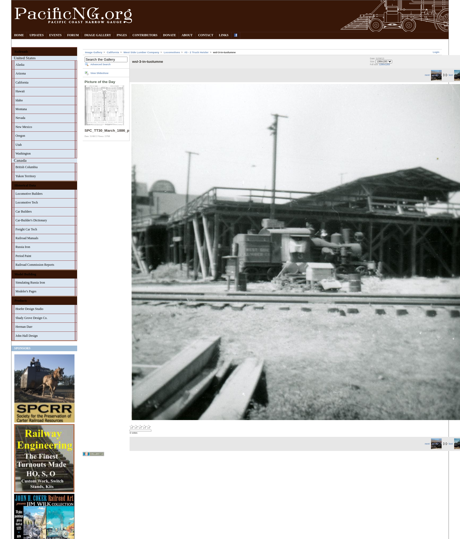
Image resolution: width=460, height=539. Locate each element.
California (21, 82)
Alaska (19, 65)
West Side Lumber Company (141, 52)
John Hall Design (26, 336)
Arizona (20, 73)
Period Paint (23, 256)
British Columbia (26, 167)
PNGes (122, 35)
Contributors (145, 35)
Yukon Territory (25, 176)
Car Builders (23, 211)
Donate (169, 35)
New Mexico (23, 127)
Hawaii (20, 91)
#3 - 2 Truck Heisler (196, 52)
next (433, 75)
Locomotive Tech (26, 202)
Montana (21, 109)
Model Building (25, 274)
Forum (73, 35)
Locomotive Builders (29, 194)
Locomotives (172, 52)
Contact (205, 35)
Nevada (20, 118)
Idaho (19, 100)
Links (224, 35)
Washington (23, 153)
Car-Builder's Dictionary (31, 220)
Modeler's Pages (25, 291)
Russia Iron (22, 247)
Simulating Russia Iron (30, 282)
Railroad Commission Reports (34, 265)
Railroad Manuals (26, 238)
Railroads (21, 51)
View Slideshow (99, 73)
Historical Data (25, 185)
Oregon (20, 136)
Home (19, 35)
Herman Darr (23, 327)
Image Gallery (97, 35)
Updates (37, 35)
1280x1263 (384, 64)
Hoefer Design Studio (29, 309)
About (186, 35)
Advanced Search (100, 64)
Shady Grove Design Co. (31, 318)
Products (20, 300)
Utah (18, 145)
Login (436, 52)
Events (55, 35)
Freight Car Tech (26, 229)
